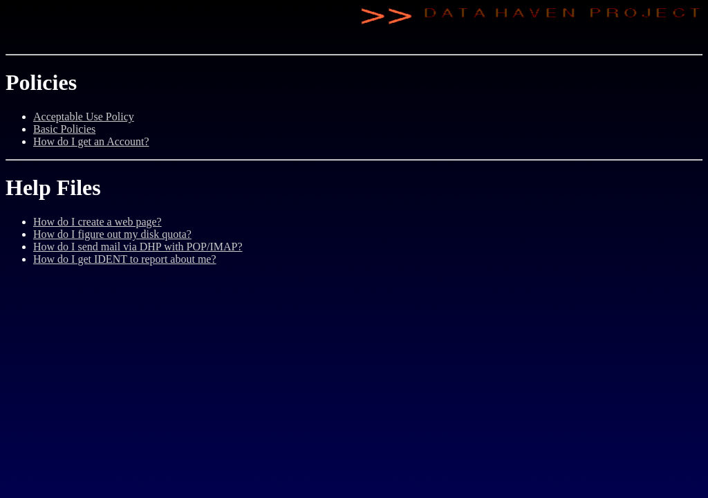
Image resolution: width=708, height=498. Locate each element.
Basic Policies (64, 129)
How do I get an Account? (91, 141)
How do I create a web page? (97, 222)
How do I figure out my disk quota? (112, 234)
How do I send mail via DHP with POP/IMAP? (138, 246)
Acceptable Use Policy (83, 116)
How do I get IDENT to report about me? (124, 259)
